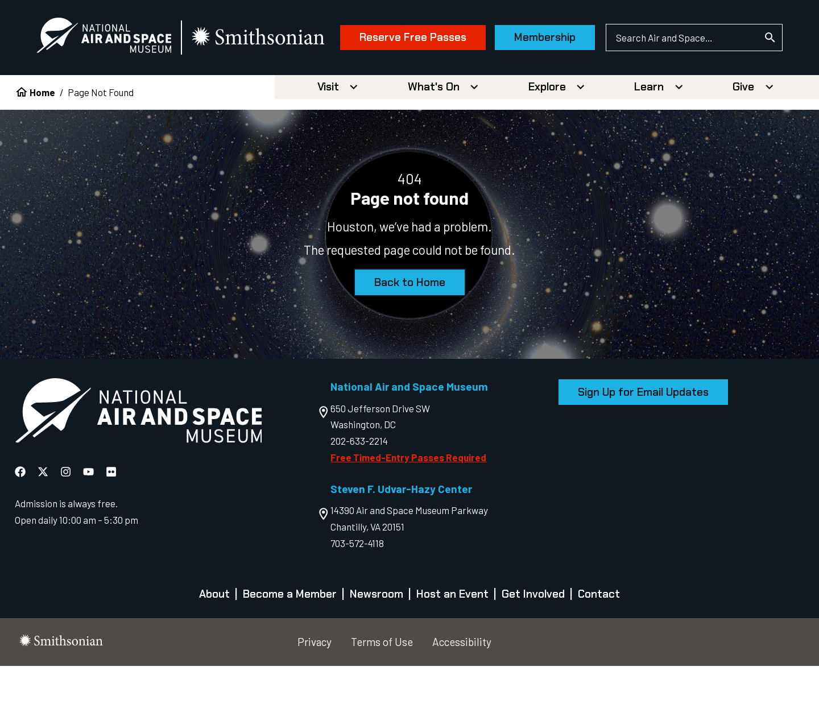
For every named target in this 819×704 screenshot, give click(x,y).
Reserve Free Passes (410, 89)
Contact (599, 632)
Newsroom (376, 632)
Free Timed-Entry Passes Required (408, 495)
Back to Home (409, 320)
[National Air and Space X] (44, 509)
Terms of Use (382, 679)
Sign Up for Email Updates (643, 430)
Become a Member (290, 632)
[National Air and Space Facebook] (21, 509)
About (214, 632)
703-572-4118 (357, 581)
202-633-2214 (359, 478)
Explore (547, 125)
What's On (434, 125)
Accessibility (461, 679)
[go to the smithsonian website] (261, 38)
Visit (328, 125)
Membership (542, 89)
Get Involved (533, 632)
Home (42, 130)
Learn (649, 125)
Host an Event (452, 632)
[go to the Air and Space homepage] (138, 451)
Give (743, 125)
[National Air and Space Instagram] (66, 509)
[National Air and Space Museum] (106, 37)
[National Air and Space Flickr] (111, 509)
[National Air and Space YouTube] (89, 509)
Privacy (314, 679)
